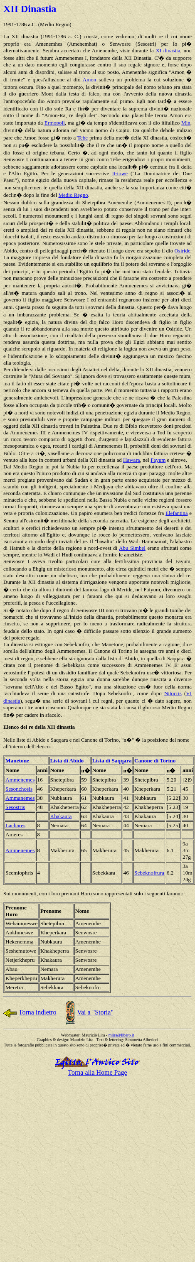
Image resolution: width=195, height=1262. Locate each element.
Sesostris (15, 807)
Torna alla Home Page (97, 1072)
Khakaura (61, 816)
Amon (89, 79)
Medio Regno (73, 195)
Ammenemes (20, 780)
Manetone (17, 760)
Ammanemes (20, 798)
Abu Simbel (132, 548)
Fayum (158, 460)
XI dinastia (168, 50)
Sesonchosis (18, 789)
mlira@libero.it (121, 1035)
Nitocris (173, 693)
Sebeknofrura (149, 873)
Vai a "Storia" (95, 1012)
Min (185, 123)
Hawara (131, 460)
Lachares (15, 825)
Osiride (182, 250)
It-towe (120, 173)
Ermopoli (54, 123)
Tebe (82, 138)
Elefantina (176, 513)
